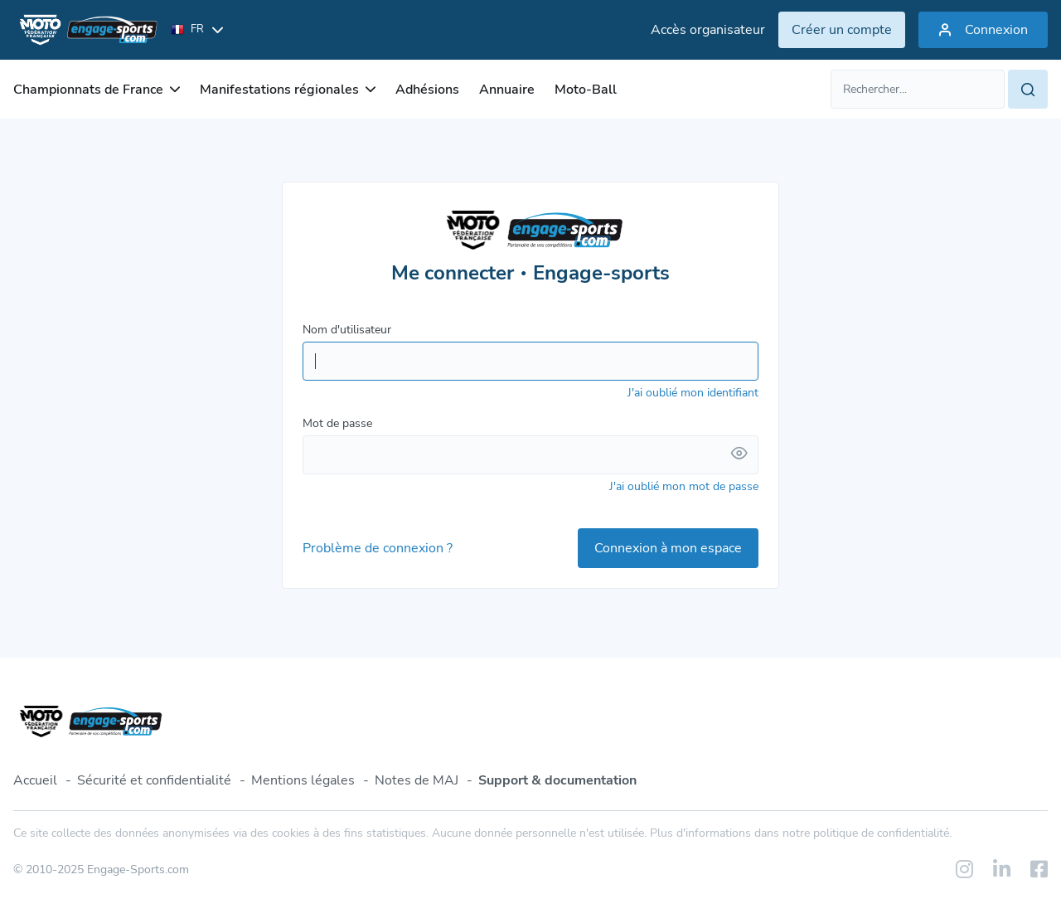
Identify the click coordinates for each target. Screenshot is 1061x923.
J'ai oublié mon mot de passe (683, 486)
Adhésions (427, 89)
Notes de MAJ (416, 780)
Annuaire (507, 89)
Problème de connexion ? (378, 548)
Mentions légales (303, 780)
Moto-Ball (586, 89)
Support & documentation (557, 780)
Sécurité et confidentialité (154, 780)
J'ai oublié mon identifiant (692, 393)
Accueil (35, 780)
